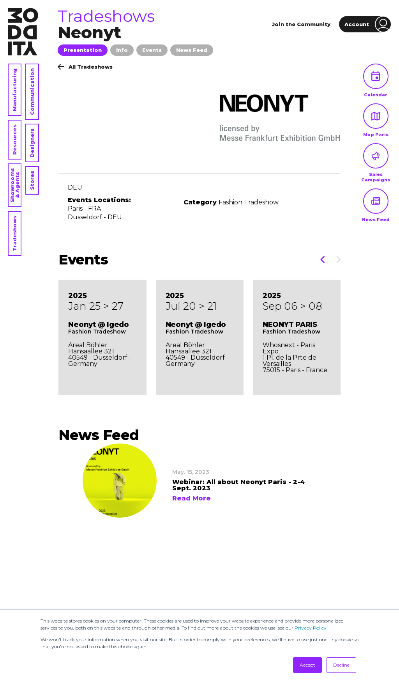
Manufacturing (14, 89)
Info (122, 50)
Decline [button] (341, 665)
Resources (14, 139)
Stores (32, 180)
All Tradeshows (85, 67)
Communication (32, 91)
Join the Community (301, 24)
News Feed (191, 50)
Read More (191, 498)
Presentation (83, 50)
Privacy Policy (311, 628)
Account (367, 24)
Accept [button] (307, 665)
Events (152, 50)
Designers (32, 143)
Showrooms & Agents (14, 185)
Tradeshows (14, 233)
